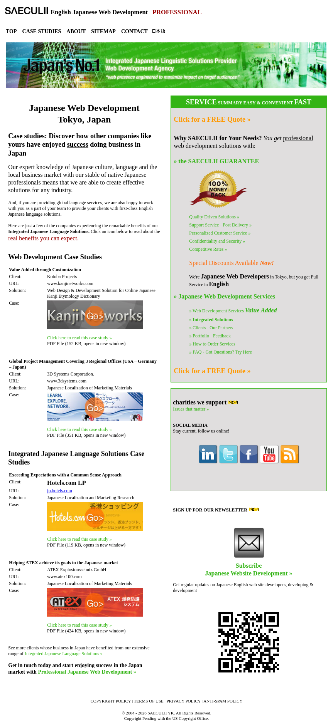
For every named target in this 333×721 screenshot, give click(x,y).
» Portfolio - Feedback (210, 336)
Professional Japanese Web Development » (87, 672)
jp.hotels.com (59, 490)
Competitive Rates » (208, 249)
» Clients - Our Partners (211, 327)
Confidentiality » (217, 241)
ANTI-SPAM (222, 701)
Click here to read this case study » (79, 337)
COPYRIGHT (110, 701)
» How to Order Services (212, 344)
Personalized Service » (219, 233)
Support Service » (220, 225)
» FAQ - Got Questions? (220, 352)
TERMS (149, 701)
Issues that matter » (191, 409)
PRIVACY (184, 701)
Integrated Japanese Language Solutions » (64, 653)
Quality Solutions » (214, 217)
